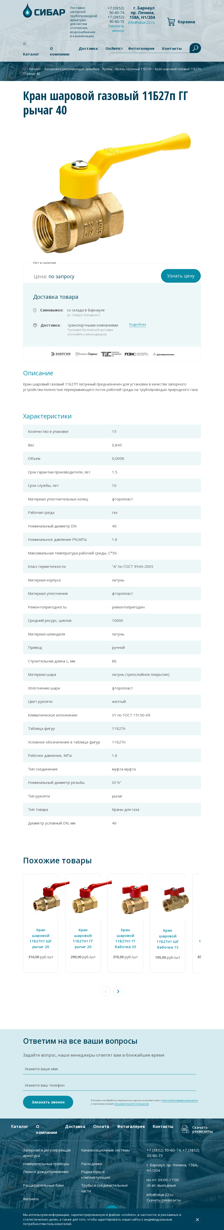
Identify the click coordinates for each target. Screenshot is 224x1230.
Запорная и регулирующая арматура (71, 69)
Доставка (88, 48)
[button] (118, 990)
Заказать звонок (117, 28)
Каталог (31, 54)
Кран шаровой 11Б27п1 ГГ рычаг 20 (89, 941)
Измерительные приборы (46, 1162)
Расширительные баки (43, 1184)
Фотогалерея (131, 1125)
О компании (59, 51)
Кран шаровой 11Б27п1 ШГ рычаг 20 (42, 941)
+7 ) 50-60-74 (116, 10)
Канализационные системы (105, 1149)
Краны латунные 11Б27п (133, 69)
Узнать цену (181, 275)
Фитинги (31, 1198)
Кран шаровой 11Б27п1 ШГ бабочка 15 (181, 941)
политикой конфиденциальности (180, 1099)
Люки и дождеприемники (45, 1170)
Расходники (91, 1162)
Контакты (163, 1125)
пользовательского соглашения (131, 1103)
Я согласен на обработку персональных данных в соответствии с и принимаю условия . (144, 1101)
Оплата (101, 1125)
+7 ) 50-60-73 (116, 19)
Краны (107, 69)
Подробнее (137, 324)
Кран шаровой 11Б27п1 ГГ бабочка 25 (135, 941)
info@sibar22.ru (141, 22)
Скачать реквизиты (202, 1128)
